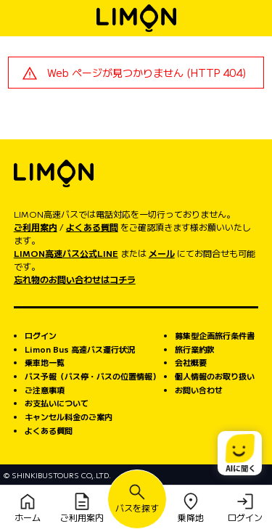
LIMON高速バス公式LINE (66, 253)
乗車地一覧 (45, 362)
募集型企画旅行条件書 (215, 335)
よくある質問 (92, 227)
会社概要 (191, 362)
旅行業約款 (195, 349)
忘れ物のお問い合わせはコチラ (75, 279)
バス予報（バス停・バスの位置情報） (92, 376)
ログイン (41, 335)
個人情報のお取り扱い (215, 376)
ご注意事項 (45, 389)
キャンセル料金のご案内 (68, 416)
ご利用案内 (35, 227)
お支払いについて (56, 403)
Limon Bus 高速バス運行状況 (80, 349)
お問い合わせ (199, 389)
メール (162, 253)
